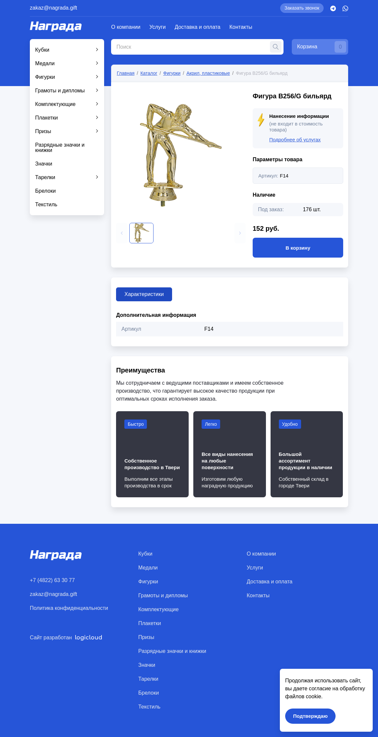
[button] (121, 233)
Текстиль (46, 204)
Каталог (148, 73)
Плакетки (46, 118)
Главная (125, 73)
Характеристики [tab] (144, 294)
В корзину (298, 248)
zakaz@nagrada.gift (53, 8)
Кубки (42, 50)
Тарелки (45, 177)
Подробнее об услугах (295, 139)
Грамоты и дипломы (60, 90)
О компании (125, 27)
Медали (45, 63)
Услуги (158, 27)
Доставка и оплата (197, 27)
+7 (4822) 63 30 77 (52, 580)
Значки (43, 164)
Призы (43, 131)
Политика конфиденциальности (69, 608)
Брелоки (45, 191)
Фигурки (45, 77)
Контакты (240, 27)
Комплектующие (55, 104)
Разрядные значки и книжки (60, 147)
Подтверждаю (310, 716)
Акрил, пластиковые (208, 73)
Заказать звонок (301, 8)
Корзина (321, 47)
